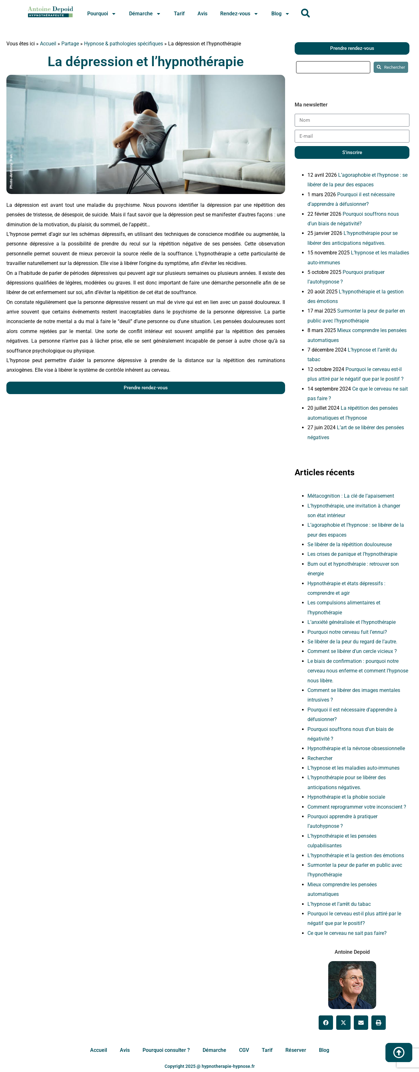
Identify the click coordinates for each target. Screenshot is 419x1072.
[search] (333, 67)
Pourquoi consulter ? (166, 1050)
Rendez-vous (239, 13)
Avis (202, 14)
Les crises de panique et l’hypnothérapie (352, 554)
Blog (280, 13)
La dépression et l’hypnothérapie (146, 61)
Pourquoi (101, 13)
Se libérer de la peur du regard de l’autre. (352, 642)
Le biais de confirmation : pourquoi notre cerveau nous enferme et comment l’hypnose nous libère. (357, 671)
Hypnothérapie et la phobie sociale (346, 797)
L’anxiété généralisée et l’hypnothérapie (351, 622)
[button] (326, 1022)
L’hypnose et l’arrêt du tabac (339, 904)
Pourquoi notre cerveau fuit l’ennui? (347, 632)
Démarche (145, 13)
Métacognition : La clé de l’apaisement (350, 496)
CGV (244, 1050)
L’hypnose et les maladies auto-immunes (353, 768)
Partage (70, 44)
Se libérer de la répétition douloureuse (349, 544)
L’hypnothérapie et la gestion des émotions (355, 855)
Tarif (179, 14)
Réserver (295, 1050)
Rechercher (319, 758)
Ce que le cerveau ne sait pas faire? (347, 933)
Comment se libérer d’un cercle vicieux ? (352, 651)
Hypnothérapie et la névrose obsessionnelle (356, 748)
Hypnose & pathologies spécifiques (123, 44)
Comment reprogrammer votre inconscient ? (356, 807)
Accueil (48, 44)
